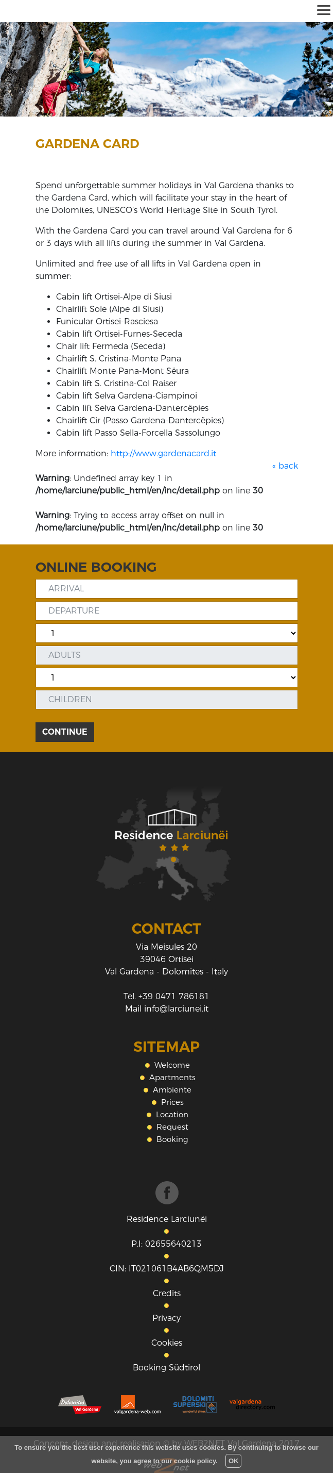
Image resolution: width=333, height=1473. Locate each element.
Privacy (166, 1318)
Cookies (166, 1343)
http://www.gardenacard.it (163, 453)
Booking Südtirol (166, 1367)
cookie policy (195, 1461)
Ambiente (172, 1090)
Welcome (172, 1065)
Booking (172, 1139)
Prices (172, 1102)
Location (172, 1114)
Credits (167, 1293)
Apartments (172, 1077)
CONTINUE (64, 732)
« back (285, 466)
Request (172, 1127)
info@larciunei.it (176, 1009)
